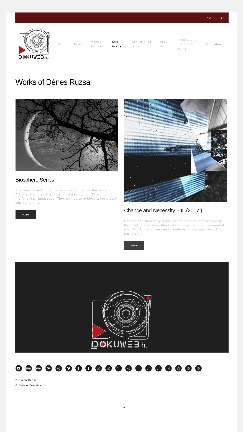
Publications (214, 44)
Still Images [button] (117, 44)
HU (209, 17)
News (78, 44)
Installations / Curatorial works (186, 44)
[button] (124, 408)
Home (61, 44)
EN (223, 17)
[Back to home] (34, 44)
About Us (164, 44)
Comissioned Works (141, 44)
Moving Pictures (97, 44)
